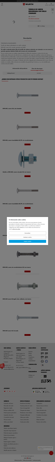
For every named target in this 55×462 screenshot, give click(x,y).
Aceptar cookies (27, 241)
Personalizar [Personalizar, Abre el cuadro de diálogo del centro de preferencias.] (27, 233)
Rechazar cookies (28, 237)
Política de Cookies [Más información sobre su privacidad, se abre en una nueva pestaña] (16, 229)
